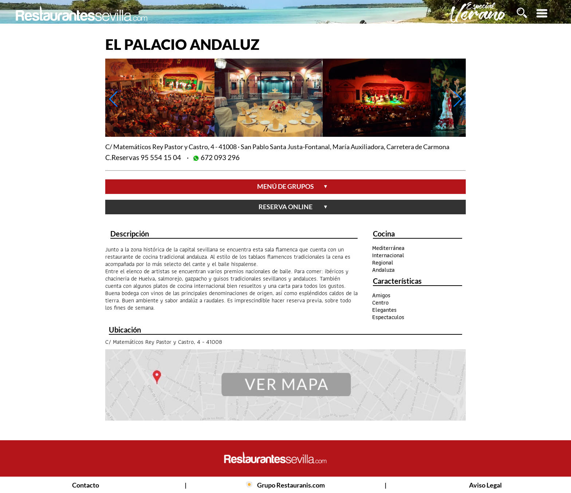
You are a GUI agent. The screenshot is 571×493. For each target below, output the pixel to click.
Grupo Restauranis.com (291, 485)
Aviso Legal (485, 485)
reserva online (293, 207)
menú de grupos (292, 186)
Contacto (85, 485)
